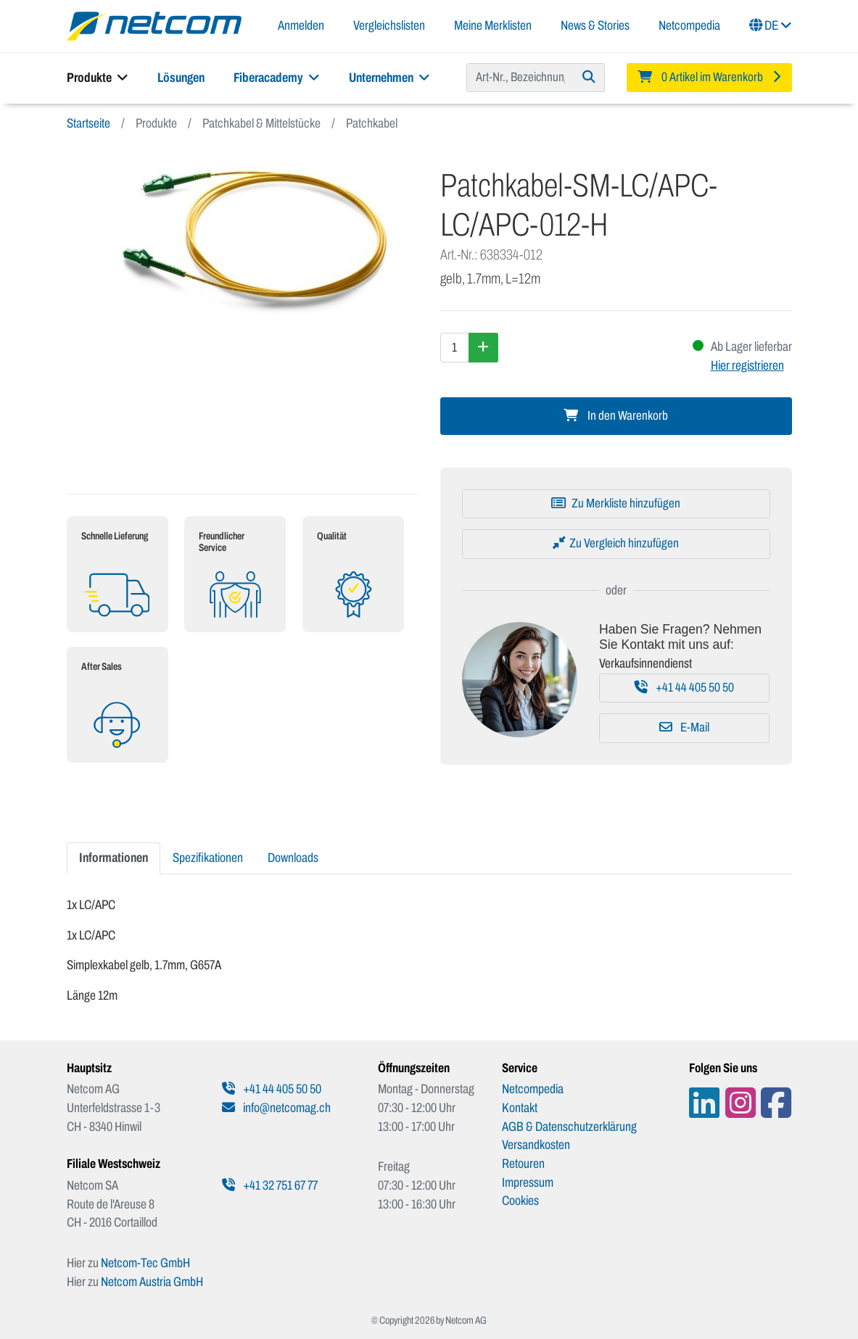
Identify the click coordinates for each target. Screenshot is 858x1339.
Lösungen (181, 77)
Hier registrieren (747, 365)
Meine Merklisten (493, 25)
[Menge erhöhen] (483, 347)
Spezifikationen (208, 857)
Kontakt (519, 1107)
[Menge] (454, 347)
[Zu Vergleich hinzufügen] (616, 543)
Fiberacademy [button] (277, 77)
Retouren (523, 1163)
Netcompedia (689, 25)
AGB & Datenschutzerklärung (569, 1126)
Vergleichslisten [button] (389, 25)
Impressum (527, 1182)
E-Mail (684, 727)
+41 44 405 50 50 (684, 688)
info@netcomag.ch (276, 1107)
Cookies (520, 1200)
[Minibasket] (709, 77)
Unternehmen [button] (389, 77)
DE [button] (770, 25)
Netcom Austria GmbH (152, 1281)
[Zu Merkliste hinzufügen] (616, 503)
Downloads (293, 857)
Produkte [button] (97, 77)
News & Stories (595, 25)
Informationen (113, 857)
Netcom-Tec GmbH (145, 1263)
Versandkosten (536, 1144)
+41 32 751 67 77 (270, 1185)
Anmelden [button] (301, 25)
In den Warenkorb (616, 416)
